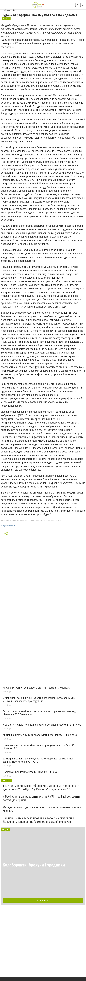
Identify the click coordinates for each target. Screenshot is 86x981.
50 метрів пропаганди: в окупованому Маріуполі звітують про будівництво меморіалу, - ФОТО (38, 760)
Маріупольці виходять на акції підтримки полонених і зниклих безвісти (43, 809)
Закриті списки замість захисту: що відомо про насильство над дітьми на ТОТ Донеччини (39, 713)
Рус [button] (78, 5)
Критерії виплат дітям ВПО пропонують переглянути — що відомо (40, 735)
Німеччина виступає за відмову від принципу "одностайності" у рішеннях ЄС (39, 747)
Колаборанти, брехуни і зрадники (34, 865)
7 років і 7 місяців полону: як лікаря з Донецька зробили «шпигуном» (43, 724)
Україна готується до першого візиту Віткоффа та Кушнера (36, 687)
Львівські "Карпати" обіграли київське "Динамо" (30, 772)
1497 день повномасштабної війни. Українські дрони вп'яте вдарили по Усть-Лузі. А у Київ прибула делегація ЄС (41, 787)
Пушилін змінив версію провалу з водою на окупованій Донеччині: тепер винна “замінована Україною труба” (38, 820)
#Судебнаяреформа (8, 526)
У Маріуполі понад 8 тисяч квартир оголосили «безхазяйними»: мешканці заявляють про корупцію (39, 699)
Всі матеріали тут (43, 900)
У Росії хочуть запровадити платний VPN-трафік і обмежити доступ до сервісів (41, 798)
